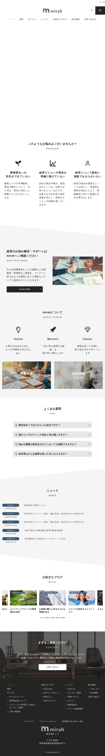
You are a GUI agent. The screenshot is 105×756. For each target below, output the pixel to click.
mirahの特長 (30, 289)
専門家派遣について (17, 701)
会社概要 (94, 693)
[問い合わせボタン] (100, 10)
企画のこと (48, 697)
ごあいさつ (95, 689)
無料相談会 (72, 705)
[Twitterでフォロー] (100, 2)
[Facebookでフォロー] (104, 2)
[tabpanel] (52, 602)
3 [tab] (52, 617)
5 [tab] (63, 617)
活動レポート (73, 697)
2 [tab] (47, 617)
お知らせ (71, 689)
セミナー (71, 701)
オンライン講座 (74, 693)
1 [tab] (42, 617)
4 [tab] (58, 617)
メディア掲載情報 (75, 709)
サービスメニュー (17, 697)
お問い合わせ (52, 667)
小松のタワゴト (50, 701)
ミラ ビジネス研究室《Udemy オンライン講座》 (22, 706)
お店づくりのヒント (51, 693)
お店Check (48, 689)
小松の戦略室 (15, 711)
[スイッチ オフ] (91, 10)
